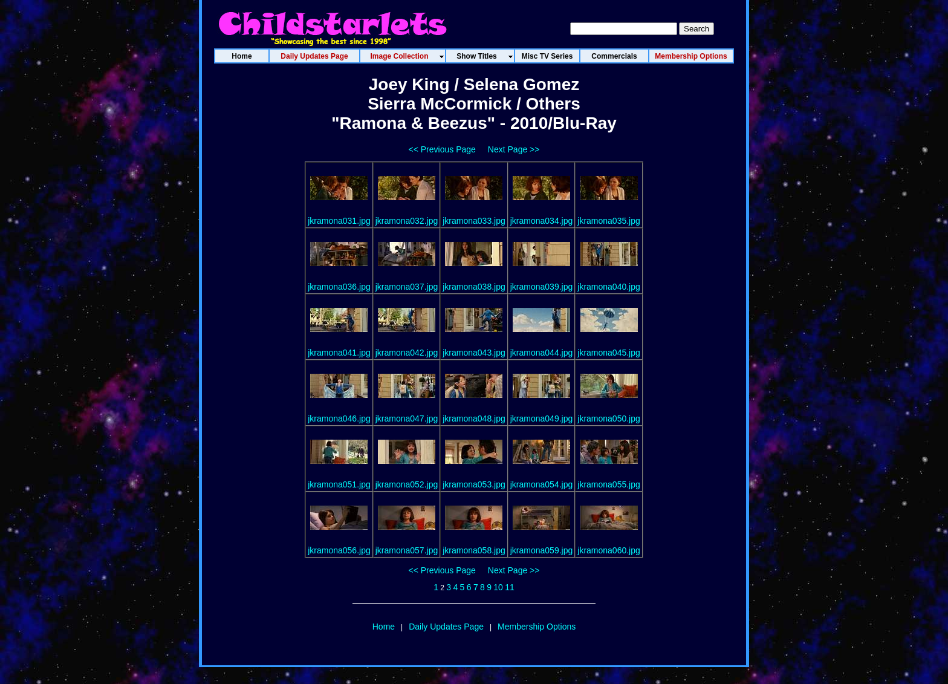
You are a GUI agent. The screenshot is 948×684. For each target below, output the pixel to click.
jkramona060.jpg (608, 550)
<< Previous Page (442, 149)
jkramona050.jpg (608, 418)
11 (510, 587)
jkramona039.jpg (541, 287)
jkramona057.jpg (406, 550)
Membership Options (537, 626)
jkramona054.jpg (541, 484)
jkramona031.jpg (339, 221)
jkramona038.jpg (474, 287)
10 (498, 587)
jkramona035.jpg (608, 221)
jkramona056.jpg (339, 550)
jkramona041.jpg (339, 352)
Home (383, 626)
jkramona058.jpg (474, 550)
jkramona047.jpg (406, 418)
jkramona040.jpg (608, 287)
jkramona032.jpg (406, 221)
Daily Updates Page (446, 626)
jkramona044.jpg (541, 352)
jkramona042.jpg (406, 352)
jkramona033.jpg (474, 221)
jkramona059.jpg (541, 550)
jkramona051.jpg (339, 484)
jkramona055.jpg (608, 484)
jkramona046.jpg (339, 418)
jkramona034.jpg (541, 221)
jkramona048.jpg (474, 418)
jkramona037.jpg (406, 287)
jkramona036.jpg (339, 287)
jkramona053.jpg (474, 484)
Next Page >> (514, 149)
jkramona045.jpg (608, 352)
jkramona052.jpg (406, 484)
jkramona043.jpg (474, 352)
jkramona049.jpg (541, 418)
